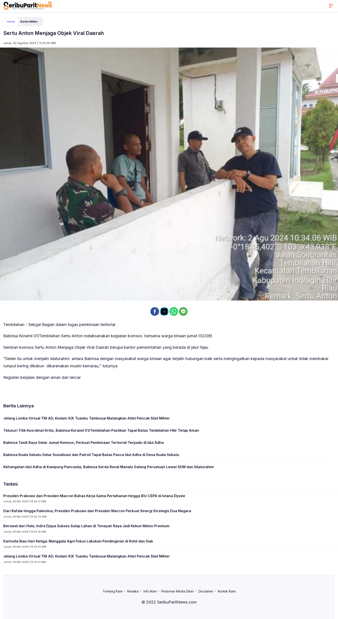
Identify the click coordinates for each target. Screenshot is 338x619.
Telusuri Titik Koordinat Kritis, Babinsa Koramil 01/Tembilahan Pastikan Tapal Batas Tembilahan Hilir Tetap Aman (101, 430)
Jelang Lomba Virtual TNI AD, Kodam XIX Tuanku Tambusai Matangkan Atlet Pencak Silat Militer (86, 418)
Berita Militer (29, 21)
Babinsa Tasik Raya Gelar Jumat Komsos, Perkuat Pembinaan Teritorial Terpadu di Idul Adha (83, 442)
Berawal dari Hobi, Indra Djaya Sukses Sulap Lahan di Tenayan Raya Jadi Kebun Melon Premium (86, 526)
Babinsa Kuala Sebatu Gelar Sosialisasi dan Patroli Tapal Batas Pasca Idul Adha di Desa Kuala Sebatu (91, 454)
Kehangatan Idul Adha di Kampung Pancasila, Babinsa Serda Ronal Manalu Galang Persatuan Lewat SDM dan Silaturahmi (108, 467)
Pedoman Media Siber (177, 591)
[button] (155, 311)
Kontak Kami (227, 591)
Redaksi (133, 591)
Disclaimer (205, 591)
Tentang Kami (113, 591)
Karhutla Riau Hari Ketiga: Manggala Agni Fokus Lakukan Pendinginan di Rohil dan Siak (78, 541)
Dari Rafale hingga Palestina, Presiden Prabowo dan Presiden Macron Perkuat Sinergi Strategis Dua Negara (97, 511)
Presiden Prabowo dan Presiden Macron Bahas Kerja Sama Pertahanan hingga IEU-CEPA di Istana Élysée (94, 496)
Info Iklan (150, 591)
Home (11, 21)
